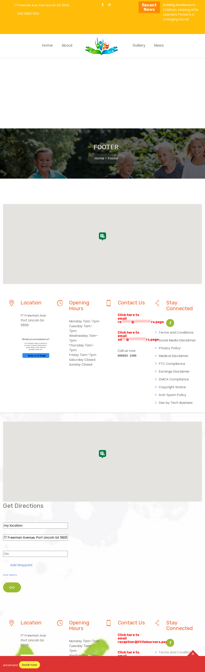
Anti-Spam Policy (172, 324)
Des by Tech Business (176, 331)
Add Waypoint (18, 494)
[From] (35, 455)
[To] (35, 467)
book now (29, 665)
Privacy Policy (170, 277)
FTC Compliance (172, 292)
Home (47, 45)
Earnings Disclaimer (174, 300)
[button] (102, 168)
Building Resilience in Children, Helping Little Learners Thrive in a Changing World (180, 12)
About (67, 45)
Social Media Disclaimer (177, 269)
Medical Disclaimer (174, 285)
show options (10, 503)
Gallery (139, 45)
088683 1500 (127, 284)
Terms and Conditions (176, 261)
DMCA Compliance (174, 308)
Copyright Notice (172, 316)
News (159, 45)
